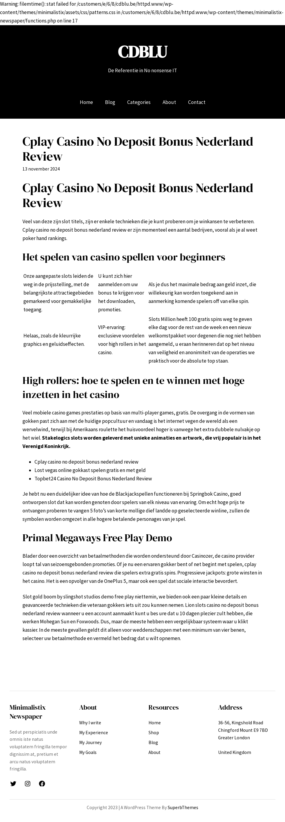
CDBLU (142, 51)
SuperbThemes (183, 807)
